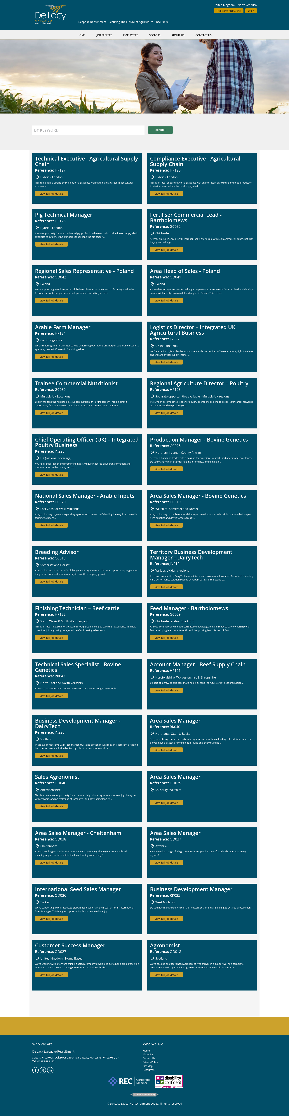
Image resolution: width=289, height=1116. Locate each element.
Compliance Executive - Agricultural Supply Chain (195, 161)
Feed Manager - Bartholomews (189, 608)
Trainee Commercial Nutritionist (76, 383)
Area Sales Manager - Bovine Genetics (198, 495)
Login (251, 10)
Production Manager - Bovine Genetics (199, 439)
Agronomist (165, 945)
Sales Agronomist (57, 776)
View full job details (51, 193)
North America (247, 5)
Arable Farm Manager (62, 327)
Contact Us (204, 35)
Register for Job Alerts (229, 10)
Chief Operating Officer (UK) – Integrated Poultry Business (87, 442)
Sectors (155, 35)
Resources (148, 1070)
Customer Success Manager (70, 945)
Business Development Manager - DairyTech (78, 723)
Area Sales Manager (175, 720)
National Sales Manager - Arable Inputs (85, 495)
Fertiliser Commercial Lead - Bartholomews (186, 217)
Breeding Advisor (57, 551)
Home (81, 35)
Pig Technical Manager (63, 214)
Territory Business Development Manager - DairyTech (191, 554)
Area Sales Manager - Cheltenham (78, 832)
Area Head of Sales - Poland (185, 270)
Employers (130, 35)
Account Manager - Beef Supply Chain (198, 664)
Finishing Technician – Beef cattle (77, 608)
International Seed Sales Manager (78, 889)
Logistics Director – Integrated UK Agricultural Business (192, 329)
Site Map (147, 1066)
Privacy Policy (150, 1062)
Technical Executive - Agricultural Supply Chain (86, 161)
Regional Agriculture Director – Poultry (199, 383)
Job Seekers (104, 35)
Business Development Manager (191, 889)
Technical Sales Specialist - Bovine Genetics (78, 667)
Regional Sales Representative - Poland (84, 270)
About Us (177, 35)
